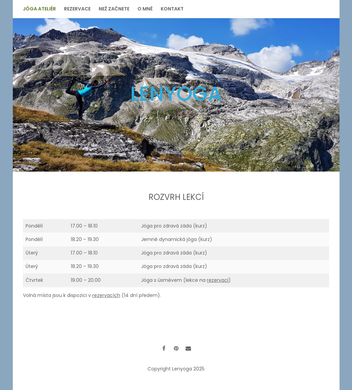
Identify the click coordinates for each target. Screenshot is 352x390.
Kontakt (172, 8)
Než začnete (114, 8)
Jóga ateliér (39, 8)
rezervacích (106, 295)
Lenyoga (176, 94)
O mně (145, 8)
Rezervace (77, 8)
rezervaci (217, 280)
